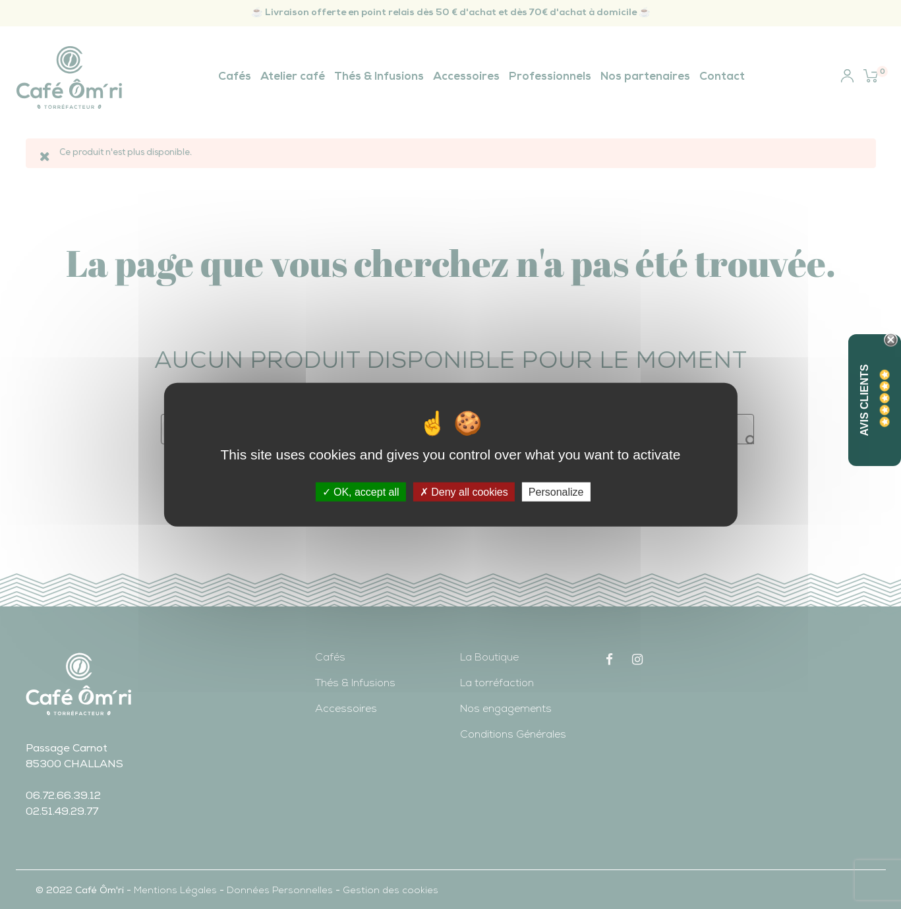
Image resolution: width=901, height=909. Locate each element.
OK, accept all (360, 492)
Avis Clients (864, 400)
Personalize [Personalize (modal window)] (556, 492)
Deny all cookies (464, 492)
